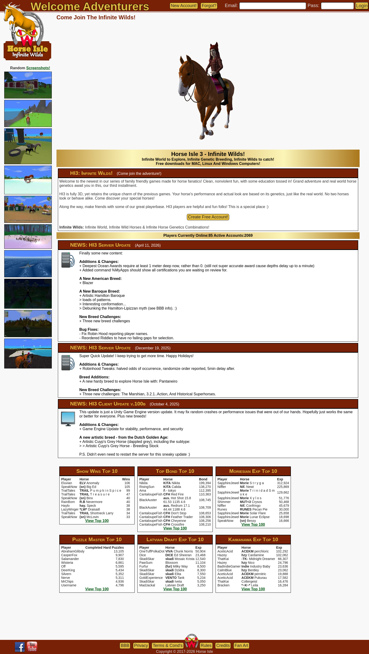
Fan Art (241, 645)
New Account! (184, 5)
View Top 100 (97, 521)
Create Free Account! (208, 217)
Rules (206, 645)
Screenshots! (38, 68)
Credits (223, 645)
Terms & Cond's (167, 645)
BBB (125, 645)
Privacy (141, 645)
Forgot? (209, 5)
